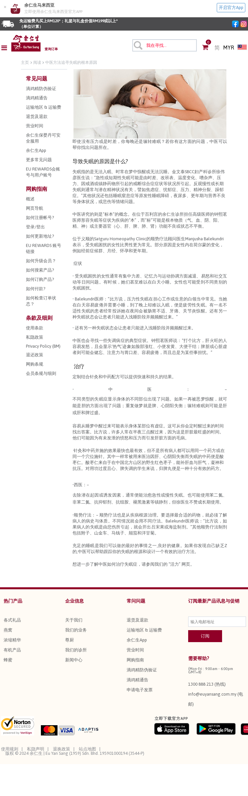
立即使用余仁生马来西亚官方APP (53, 11)
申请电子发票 (140, 689)
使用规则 (9, 748)
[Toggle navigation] (6, 48)
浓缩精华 (12, 639)
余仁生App (137, 639)
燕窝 (8, 629)
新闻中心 (73, 659)
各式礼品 (12, 620)
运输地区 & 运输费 (144, 629)
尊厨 (69, 639)
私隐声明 (35, 748)
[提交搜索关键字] (138, 45)
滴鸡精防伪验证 (142, 669)
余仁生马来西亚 (39, 5)
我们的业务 (76, 629)
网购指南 (135, 659)
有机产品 (12, 649)
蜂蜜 (8, 659)
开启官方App (231, 7)
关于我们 (73, 620)
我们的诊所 (76, 649)
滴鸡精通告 (137, 679)
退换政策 (61, 748)
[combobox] (164, 45)
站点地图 (87, 748)
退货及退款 (137, 620)
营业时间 (135, 649)
